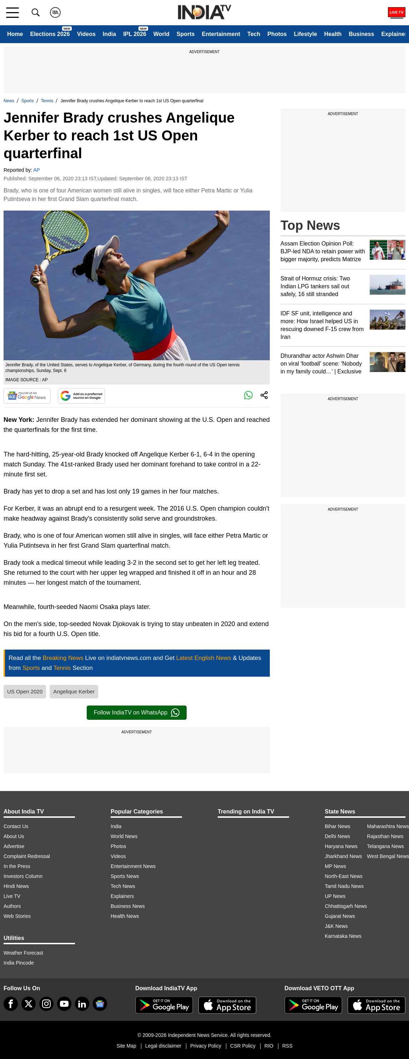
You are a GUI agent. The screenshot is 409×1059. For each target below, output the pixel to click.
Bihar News (337, 826)
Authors (12, 906)
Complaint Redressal (27, 856)
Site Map (126, 1046)
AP (36, 170)
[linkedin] (82, 1004)
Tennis (47, 100)
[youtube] (64, 1004)
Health (333, 34)
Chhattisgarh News (346, 906)
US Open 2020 (24, 691)
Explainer (394, 34)
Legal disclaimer (163, 1046)
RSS (287, 1046)
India (109, 34)
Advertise (14, 846)
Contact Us (16, 826)
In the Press (17, 866)
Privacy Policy (205, 1046)
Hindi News (16, 886)
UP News (335, 896)
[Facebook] (11, 1004)
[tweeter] (28, 1004)
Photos (277, 34)
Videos (86, 34)
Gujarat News (340, 916)
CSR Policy (243, 1046)
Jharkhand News (343, 856)
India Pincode (19, 963)
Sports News (125, 876)
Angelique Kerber (74, 691)
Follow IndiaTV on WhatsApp (137, 712)
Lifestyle (305, 34)
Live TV (12, 896)
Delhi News (337, 836)
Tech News (123, 886)
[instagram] (46, 1004)
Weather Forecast (23, 953)
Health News (125, 916)
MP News (335, 866)
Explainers (122, 896)
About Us (14, 836)
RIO (268, 1046)
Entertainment (221, 34)
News (9, 100)
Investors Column (23, 876)
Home (15, 34)
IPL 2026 (134, 34)
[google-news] (100, 1004)
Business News (128, 906)
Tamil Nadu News (344, 886)
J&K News (336, 926)
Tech (253, 34)
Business (361, 34)
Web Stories (17, 916)
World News (124, 836)
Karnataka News (343, 936)
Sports (186, 34)
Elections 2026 (50, 34)
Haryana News (341, 846)
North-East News (344, 876)
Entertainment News (133, 866)
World (161, 34)
